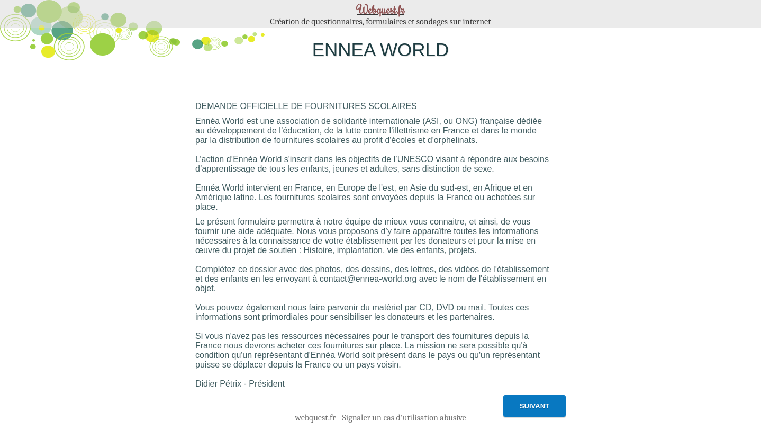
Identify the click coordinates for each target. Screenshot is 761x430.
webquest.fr (315, 418)
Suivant (534, 406)
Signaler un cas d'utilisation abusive (404, 418)
